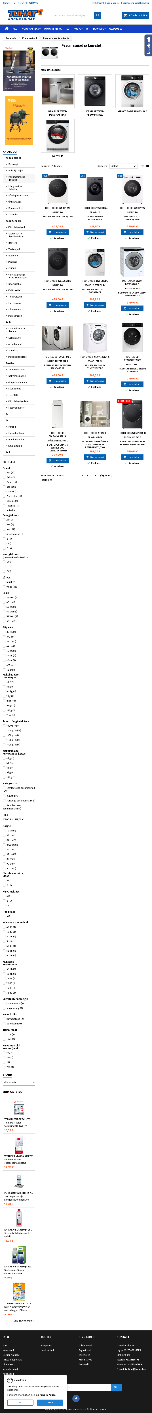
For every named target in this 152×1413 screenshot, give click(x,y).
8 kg (11, 701)
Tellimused (84, 1355)
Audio (77, 28)
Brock (11, 486)
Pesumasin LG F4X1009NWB (132, 218)
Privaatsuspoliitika (12, 1359)
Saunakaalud (15, 446)
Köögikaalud (15, 284)
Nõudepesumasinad (18, 195)
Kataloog (10, 151)
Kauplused (116, 28)
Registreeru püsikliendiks (135, 3)
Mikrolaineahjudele (18, 401)
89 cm (11, 859)
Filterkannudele (16, 407)
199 (10, 1057)
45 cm (11, 651)
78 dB (11, 992)
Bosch (12, 482)
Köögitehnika (52, 28)
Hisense (13, 505)
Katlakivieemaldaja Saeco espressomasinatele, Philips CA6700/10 (19, 1267)
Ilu (67, 28)
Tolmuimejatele (16, 369)
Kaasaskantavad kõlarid (17, 330)
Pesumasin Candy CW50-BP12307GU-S (132, 294)
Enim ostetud (12, 1092)
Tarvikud (98, 28)
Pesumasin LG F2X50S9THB (58, 216)
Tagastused (85, 1350)
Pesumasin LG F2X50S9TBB (58, 289)
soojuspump (15, 1008)
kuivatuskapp (15, 1019)
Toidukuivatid (15, 296)
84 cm (12, 840)
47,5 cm (12, 665)
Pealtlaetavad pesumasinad (57, 113)
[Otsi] (76, 15)
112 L (11, 1034)
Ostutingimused (11, 1355)
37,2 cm (12, 636)
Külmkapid (13, 164)
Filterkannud (14, 309)
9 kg (11, 705)
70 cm (11, 830)
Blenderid (13, 255)
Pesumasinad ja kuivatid (16, 178)
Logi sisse (110, 3)
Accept (50, 1402)
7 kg (10, 696)
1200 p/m (14, 730)
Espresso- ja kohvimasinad (16, 235)
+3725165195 (31, 3)
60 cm (12, 621)
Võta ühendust (10, 1369)
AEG (10, 472)
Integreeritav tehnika (15, 187)
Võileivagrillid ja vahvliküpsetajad (17, 276)
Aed (15, 28)
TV (87, 28)
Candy (11, 491)
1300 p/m (13, 735)
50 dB (11, 936)
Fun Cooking (14, 303)
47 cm (11, 655)
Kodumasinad (30, 28)
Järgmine (107, 475)
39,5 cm (12, 597)
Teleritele (13, 395)
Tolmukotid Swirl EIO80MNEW (19, 1304)
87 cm (11, 854)
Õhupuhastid (15, 201)
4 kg (10, 682)
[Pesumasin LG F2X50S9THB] (57, 176)
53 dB (11, 946)
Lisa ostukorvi (57, 232)
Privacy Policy (47, 1395)
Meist (6, 1345)
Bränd (7, 1074)
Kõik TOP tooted (24, 1321)
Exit (20, 1402)
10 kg (11, 710)
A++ (10, 524)
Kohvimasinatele (17, 376)
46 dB (11, 927)
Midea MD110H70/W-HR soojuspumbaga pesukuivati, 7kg (95, 444)
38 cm (11, 641)
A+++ (11, 529)
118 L (11, 1039)
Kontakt (6, 3)
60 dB (11, 955)
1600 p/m (13, 744)
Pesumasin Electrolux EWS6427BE (57, 367)
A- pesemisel (15, 534)
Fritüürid (12, 268)
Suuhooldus (14, 388)
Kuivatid (13, 796)
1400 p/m (14, 740)
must (11, 582)
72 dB (11, 978)
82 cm (11, 835)
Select (124, 166)
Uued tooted (47, 1350)
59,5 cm (12, 616)
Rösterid (12, 243)
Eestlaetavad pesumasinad (95, 113)
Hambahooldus (16, 439)
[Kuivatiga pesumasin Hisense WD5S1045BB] (132, 401)
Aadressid (84, 1364)
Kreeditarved (85, 1359)
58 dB (11, 950)
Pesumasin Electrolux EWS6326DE (95, 291)
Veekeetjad (14, 249)
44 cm (11, 646)
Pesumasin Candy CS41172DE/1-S (95, 367)
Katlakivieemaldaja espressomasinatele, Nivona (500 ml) (19, 1230)
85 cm (12, 849)
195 (10, 1053)
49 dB (11, 931)
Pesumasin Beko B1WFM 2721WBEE (132, 370)
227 (10, 1062)
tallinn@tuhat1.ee (135, 1369)
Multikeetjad (14, 290)
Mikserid (12, 262)
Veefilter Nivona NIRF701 (18, 1156)
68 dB (11, 973)
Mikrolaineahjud (16, 227)
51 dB (11, 941)
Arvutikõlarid (15, 344)
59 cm (12, 611)
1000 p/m (13, 725)
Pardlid (12, 426)
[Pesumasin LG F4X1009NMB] (95, 176)
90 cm (11, 863)
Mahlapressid (15, 315)
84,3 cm (12, 844)
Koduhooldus (15, 208)
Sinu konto (87, 1337)
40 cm (11, 602)
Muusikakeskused (17, 356)
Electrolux (14, 496)
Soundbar (13, 350)
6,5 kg (11, 691)
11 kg (11, 715)
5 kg (10, 763)
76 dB (11, 988)
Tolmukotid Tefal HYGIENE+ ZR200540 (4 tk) (19, 1119)
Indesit (12, 510)
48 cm (11, 669)
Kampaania (46, 1345)
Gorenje (12, 501)
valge (12, 586)
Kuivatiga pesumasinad (21, 800)
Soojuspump (15, 1023)
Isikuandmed (85, 1345)
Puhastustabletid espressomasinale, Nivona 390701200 (19, 1193)
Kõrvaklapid (14, 337)
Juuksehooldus (16, 433)
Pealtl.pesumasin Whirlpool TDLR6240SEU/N (57, 447)
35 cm (11, 632)
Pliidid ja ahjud (15, 170)
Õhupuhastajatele (17, 382)
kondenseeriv (15, 1003)
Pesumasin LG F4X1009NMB (95, 218)
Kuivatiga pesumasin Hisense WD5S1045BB (132, 443)
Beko (11, 477)
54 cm (11, 607)
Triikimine (13, 214)
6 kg (10, 686)
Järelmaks (8, 1364)
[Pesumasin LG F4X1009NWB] (132, 176)
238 (10, 1067)
